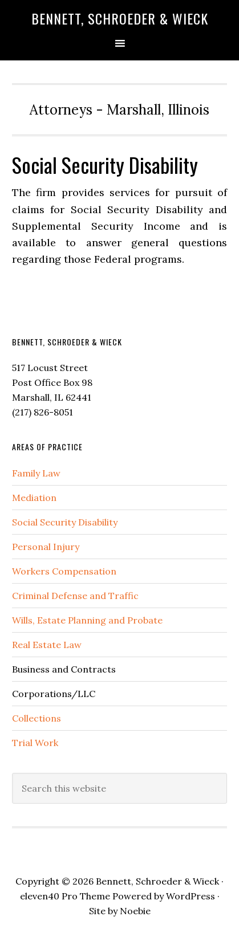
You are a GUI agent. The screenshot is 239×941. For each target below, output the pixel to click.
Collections (36, 718)
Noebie (135, 910)
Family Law (36, 473)
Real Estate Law (47, 644)
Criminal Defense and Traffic (75, 595)
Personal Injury (45, 546)
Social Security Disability (65, 522)
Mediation (34, 497)
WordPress (190, 896)
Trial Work (35, 742)
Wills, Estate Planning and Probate (87, 620)
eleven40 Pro (49, 896)
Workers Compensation (64, 571)
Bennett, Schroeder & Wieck (119, 18)
